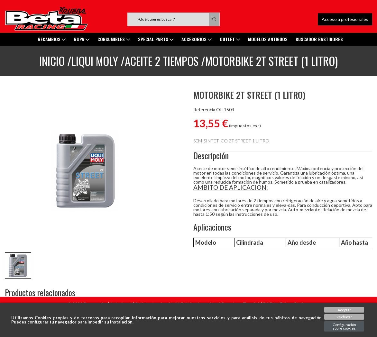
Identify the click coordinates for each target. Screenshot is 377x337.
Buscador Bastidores (319, 39)
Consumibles (113, 39)
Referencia (204, 109)
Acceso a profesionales (345, 19)
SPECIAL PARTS (155, 39)
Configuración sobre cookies (344, 326)
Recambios (52, 39)
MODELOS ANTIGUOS (268, 39)
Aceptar (344, 310)
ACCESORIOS (196, 39)
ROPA (81, 39)
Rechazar (344, 317)
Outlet (230, 39)
